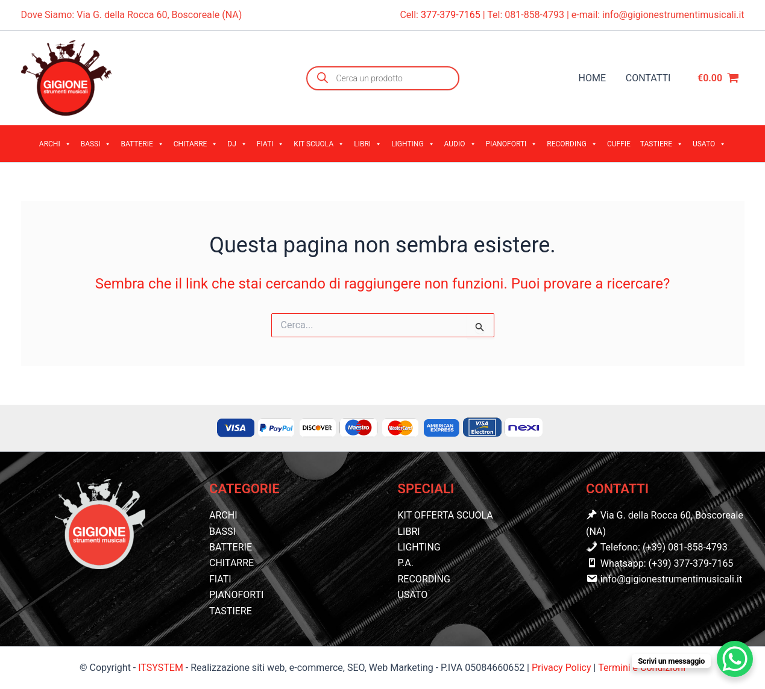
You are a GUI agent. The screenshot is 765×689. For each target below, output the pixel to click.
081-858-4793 (534, 14)
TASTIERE (661, 144)
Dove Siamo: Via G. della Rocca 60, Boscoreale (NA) (131, 14)
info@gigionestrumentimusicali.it (673, 14)
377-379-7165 (452, 14)
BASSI (96, 144)
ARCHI (55, 144)
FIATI (271, 144)
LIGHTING (412, 144)
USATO (709, 144)
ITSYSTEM (160, 667)
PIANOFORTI (512, 144)
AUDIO (460, 144)
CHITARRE (196, 144)
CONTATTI (648, 78)
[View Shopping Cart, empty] (719, 78)
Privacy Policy (562, 667)
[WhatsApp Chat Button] (735, 659)
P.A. (406, 563)
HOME (592, 78)
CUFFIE (619, 144)
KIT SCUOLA (319, 144)
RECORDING (572, 144)
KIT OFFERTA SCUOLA (445, 515)
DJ (237, 144)
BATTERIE (142, 144)
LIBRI (368, 144)
